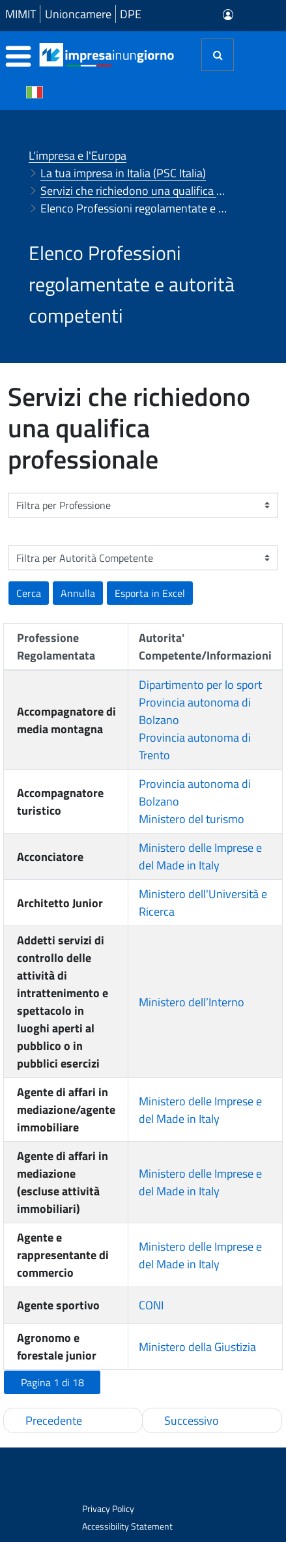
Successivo (191, 1420)
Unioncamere (78, 14)
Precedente (53, 1420)
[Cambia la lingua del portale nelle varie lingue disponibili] (34, 91)
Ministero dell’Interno (191, 1002)
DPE (130, 14)
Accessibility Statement (127, 1526)
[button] (149, 593)
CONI (151, 1305)
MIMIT (20, 14)
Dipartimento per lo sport (200, 684)
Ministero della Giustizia (197, 1347)
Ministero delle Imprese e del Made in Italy (200, 856)
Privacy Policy (108, 1508)
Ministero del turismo (191, 819)
